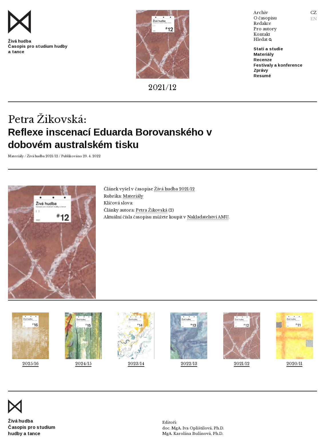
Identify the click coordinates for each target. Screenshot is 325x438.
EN (313, 18)
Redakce (262, 23)
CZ (313, 12)
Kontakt (262, 34)
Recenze (263, 59)
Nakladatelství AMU (207, 217)
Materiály (264, 54)
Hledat (263, 39)
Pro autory (265, 28)
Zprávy (261, 70)
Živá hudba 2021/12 (42, 156)
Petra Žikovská (45, 119)
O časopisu (265, 18)
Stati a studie (268, 48)
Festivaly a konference (278, 65)
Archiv (261, 12)
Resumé (262, 75)
